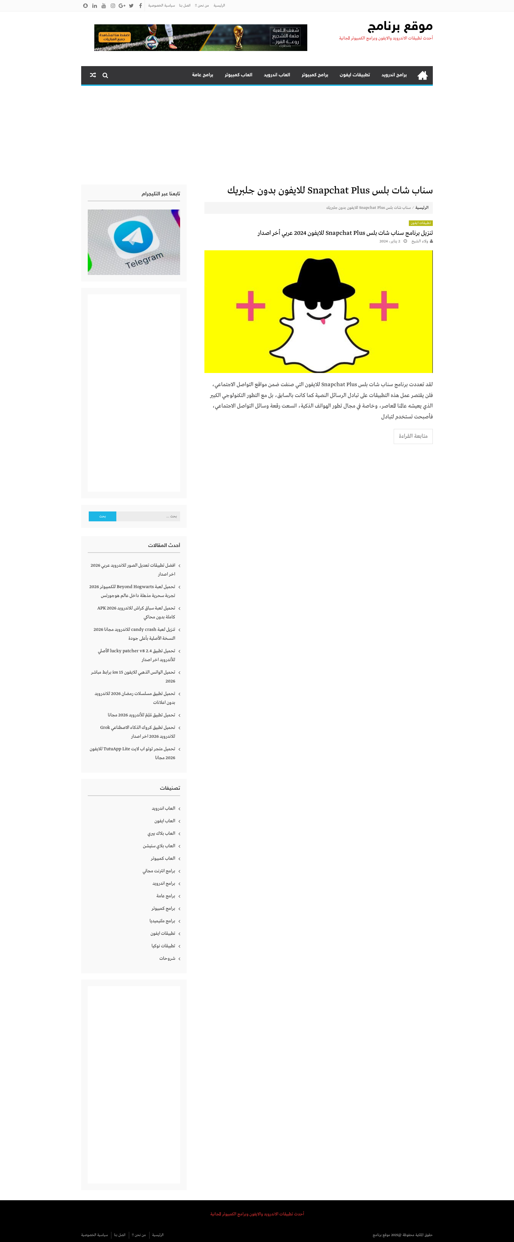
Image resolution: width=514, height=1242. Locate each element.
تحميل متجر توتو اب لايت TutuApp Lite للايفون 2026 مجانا (132, 753)
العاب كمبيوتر (238, 75)
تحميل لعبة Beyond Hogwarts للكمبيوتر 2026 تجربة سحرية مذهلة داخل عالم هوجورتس (132, 591)
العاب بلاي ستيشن (159, 846)
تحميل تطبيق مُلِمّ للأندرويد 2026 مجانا (141, 715)
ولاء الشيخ (419, 241)
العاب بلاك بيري (161, 833)
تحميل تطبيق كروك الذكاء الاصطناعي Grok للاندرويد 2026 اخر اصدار (137, 732)
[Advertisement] (257, 135)
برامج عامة (202, 75)
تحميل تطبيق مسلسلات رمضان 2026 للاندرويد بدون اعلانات (135, 698)
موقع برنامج (400, 27)
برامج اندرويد (394, 75)
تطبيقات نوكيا (163, 946)
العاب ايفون (164, 821)
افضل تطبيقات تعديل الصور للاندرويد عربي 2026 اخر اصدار (133, 569)
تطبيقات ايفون (355, 75)
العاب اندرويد (277, 75)
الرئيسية (219, 5)
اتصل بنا (185, 5)
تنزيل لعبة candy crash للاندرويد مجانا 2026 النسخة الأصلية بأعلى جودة (134, 634)
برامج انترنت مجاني (159, 871)
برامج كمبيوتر (315, 75)
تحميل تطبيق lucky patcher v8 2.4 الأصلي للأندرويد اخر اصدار (136, 655)
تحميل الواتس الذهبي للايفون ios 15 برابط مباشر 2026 (133, 676)
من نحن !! (202, 5)
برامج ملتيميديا (162, 921)
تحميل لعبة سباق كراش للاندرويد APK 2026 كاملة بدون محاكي (136, 612)
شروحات (167, 958)
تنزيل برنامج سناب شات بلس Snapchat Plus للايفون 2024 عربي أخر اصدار (345, 233)
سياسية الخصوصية (161, 5)
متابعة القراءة (413, 436)
